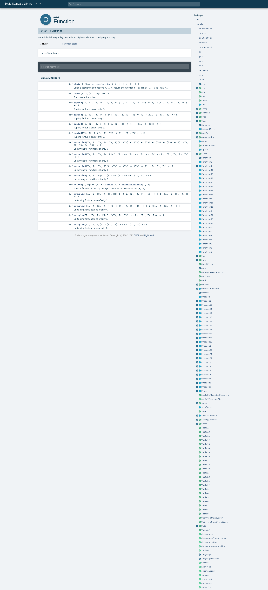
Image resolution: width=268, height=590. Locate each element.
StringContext (209, 419)
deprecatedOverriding (213, 546)
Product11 (206, 309)
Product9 (206, 387)
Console (205, 125)
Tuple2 (205, 473)
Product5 (206, 370)
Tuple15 (205, 452)
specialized (208, 571)
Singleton (206, 407)
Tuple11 (205, 436)
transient (206, 579)
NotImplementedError (212, 272)
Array (204, 108)
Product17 (206, 333)
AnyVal (205, 100)
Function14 (207, 186)
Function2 (206, 211)
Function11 (207, 174)
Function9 (206, 252)
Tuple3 (205, 489)
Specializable (209, 415)
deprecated (207, 534)
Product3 (206, 362)
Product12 (206, 313)
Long (203, 260)
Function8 (206, 248)
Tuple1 (205, 428)
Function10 (207, 170)
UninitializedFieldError (215, 522)
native (205, 563)
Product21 (206, 354)
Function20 (207, 215)
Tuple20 (205, 477)
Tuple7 (205, 505)
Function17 (207, 199)
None (203, 268)
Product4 (206, 366)
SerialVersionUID (210, 399)
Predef (205, 293)
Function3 (206, 227)
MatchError (207, 264)
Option (205, 284)
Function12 (207, 178)
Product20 (206, 350)
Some (203, 411)
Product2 (206, 346)
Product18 (206, 338)
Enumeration (208, 145)
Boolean (205, 113)
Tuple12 (205, 440)
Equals (205, 149)
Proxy (204, 391)
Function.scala (69, 43)
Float (204, 153)
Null (203, 280)
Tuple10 (205, 432)
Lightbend (149, 235)
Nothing (205, 276)
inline (205, 550)
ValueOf (205, 530)
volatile (206, 587)
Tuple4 (205, 493)
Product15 (206, 325)
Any (203, 96)
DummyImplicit (209, 137)
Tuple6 (205, 501)
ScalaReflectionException (215, 395)
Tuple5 (205, 497)
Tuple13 (205, 444)
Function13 (207, 182)
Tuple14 (205, 448)
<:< (203, 88)
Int (203, 256)
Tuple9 (205, 514)
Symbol (205, 424)
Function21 (207, 219)
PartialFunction (210, 288)
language (206, 554)
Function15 (207, 190)
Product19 (206, 342)
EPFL (136, 235)
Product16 (206, 329)
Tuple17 (205, 460)
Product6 (206, 374)
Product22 (206, 358)
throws (205, 575)
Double (205, 133)
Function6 (206, 239)
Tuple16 (205, 456)
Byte (203, 117)
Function (206, 158)
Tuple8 (205, 509)
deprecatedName (209, 542)
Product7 (206, 378)
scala (56, 16)
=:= (203, 92)
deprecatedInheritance (213, 538)
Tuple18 (205, 464)
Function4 (206, 231)
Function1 (206, 166)
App (203, 104)
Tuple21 (205, 481)
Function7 (206, 244)
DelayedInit (208, 129)
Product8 (206, 383)
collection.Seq (101, 84)
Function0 (206, 162)
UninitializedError (212, 518)
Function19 (207, 207)
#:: (203, 84)
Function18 (207, 203)
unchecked (206, 583)
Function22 (207, 223)
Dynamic (205, 141)
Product (205, 297)
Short (204, 403)
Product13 (206, 317)
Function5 (206, 235)
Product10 (206, 305)
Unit (203, 526)
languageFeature (210, 558)
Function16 (207, 194)
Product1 (206, 301)
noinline (206, 567)
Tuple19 (205, 469)
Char (203, 121)
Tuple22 (205, 485)
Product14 (206, 321)
